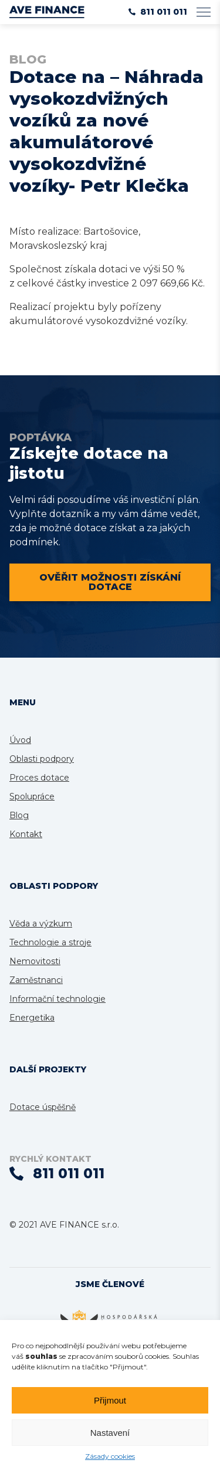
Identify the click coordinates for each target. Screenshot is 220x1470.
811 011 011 (157, 11)
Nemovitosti (34, 961)
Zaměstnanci (36, 980)
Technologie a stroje (50, 942)
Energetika (32, 1017)
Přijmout (110, 1400)
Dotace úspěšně (42, 1107)
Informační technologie (57, 999)
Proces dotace (39, 777)
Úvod (20, 740)
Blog (19, 815)
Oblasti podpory (41, 759)
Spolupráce (32, 796)
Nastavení (110, 1433)
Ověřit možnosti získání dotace (110, 582)
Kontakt (25, 834)
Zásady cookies (110, 1456)
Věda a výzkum (40, 923)
